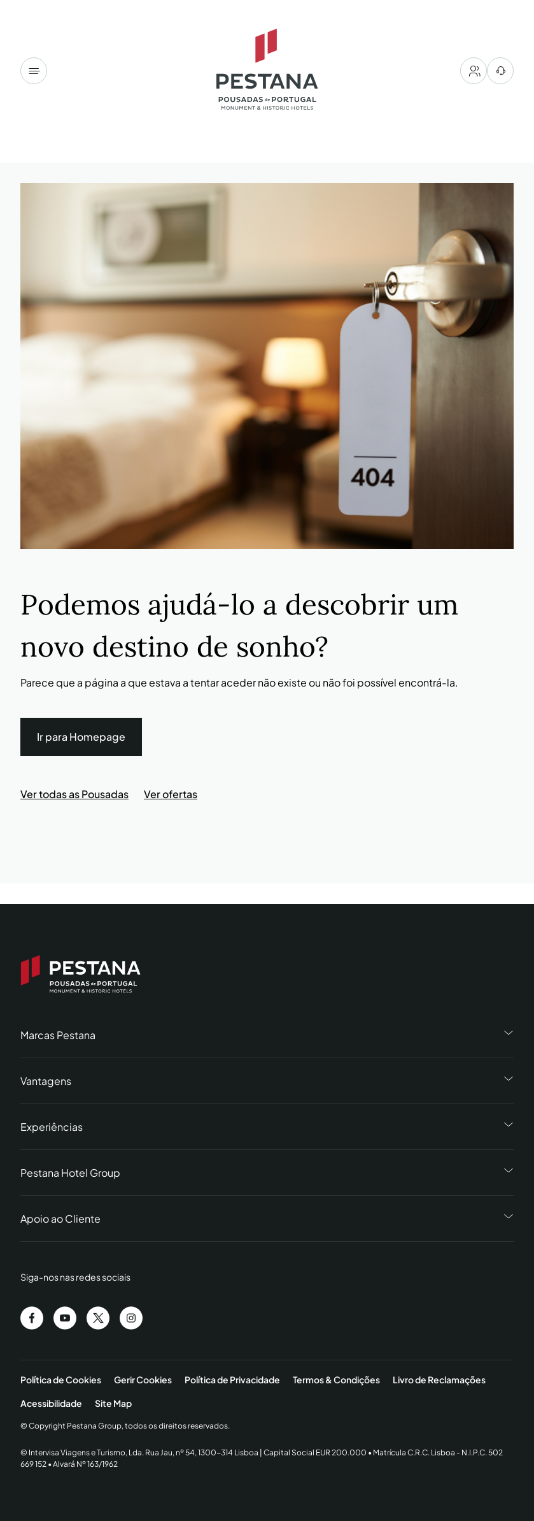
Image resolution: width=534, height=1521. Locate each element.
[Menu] (33, 70)
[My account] (473, 70)
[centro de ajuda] (500, 70)
